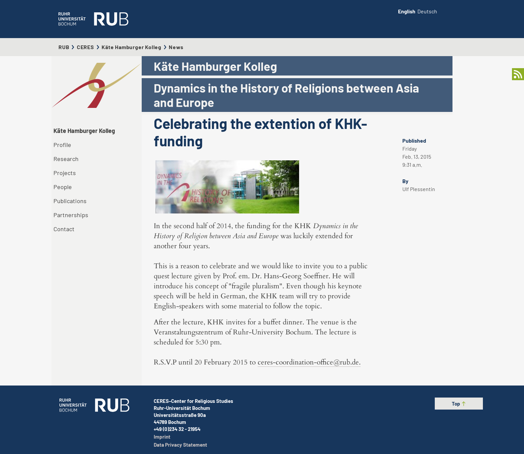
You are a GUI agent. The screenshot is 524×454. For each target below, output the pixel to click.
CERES (85, 47)
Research (66, 158)
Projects (64, 172)
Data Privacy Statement (180, 445)
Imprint (162, 437)
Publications (70, 200)
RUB (63, 47)
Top (459, 404)
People (62, 186)
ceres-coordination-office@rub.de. (309, 362)
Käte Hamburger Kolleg (131, 47)
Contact (64, 229)
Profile (62, 144)
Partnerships (70, 214)
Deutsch (427, 11)
